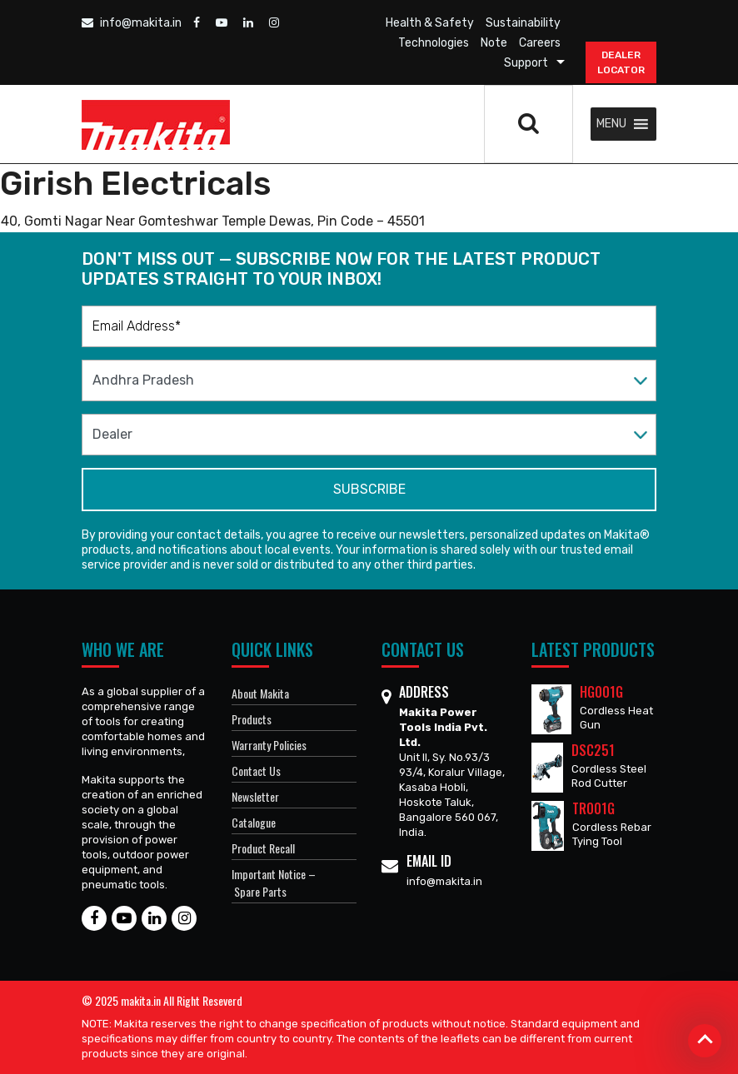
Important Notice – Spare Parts (274, 882)
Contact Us (256, 770)
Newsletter (255, 796)
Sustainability (523, 23)
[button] (611, 124)
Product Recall (263, 848)
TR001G (593, 808)
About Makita (260, 693)
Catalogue (254, 822)
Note (494, 43)
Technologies (433, 43)
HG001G (601, 692)
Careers (540, 43)
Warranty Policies (269, 744)
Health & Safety (430, 23)
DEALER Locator (621, 62)
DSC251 (593, 750)
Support (526, 63)
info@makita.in (132, 23)
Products (252, 719)
